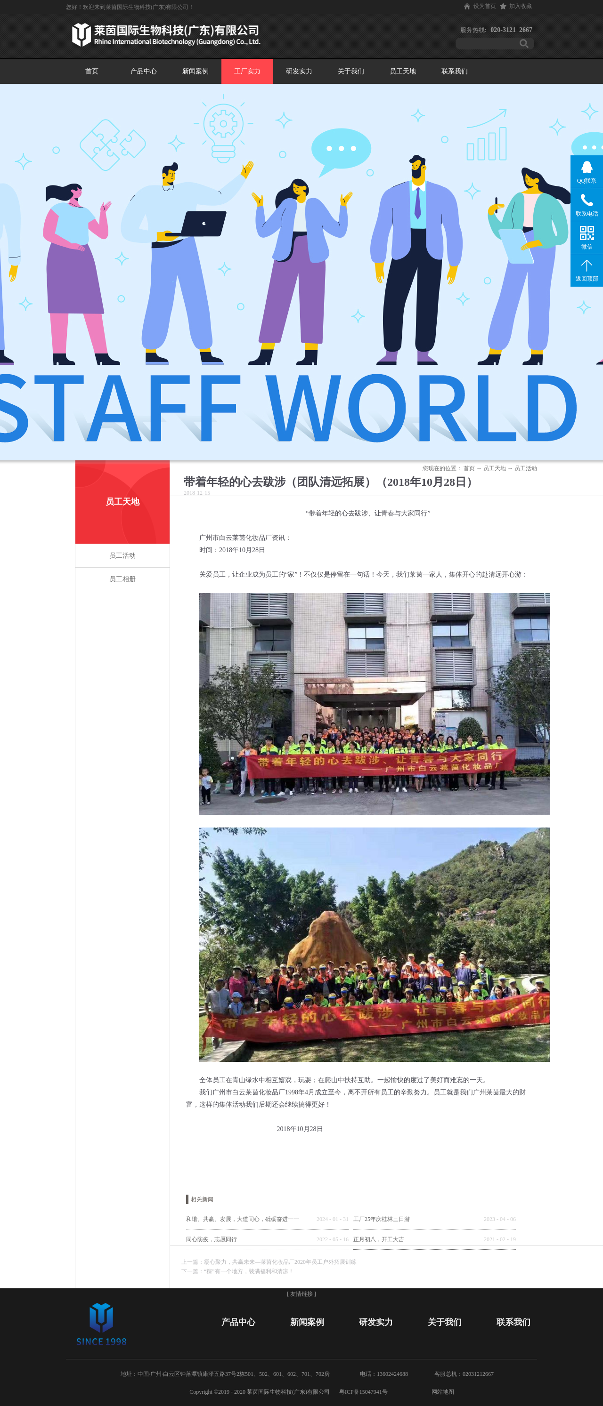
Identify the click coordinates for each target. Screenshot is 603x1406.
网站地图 (441, 1392)
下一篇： (237, 1271)
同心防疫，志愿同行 (211, 1239)
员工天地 (494, 468)
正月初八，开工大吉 (378, 1239)
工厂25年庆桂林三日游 (381, 1219)
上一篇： (269, 1262)
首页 (91, 71)
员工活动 (525, 468)
